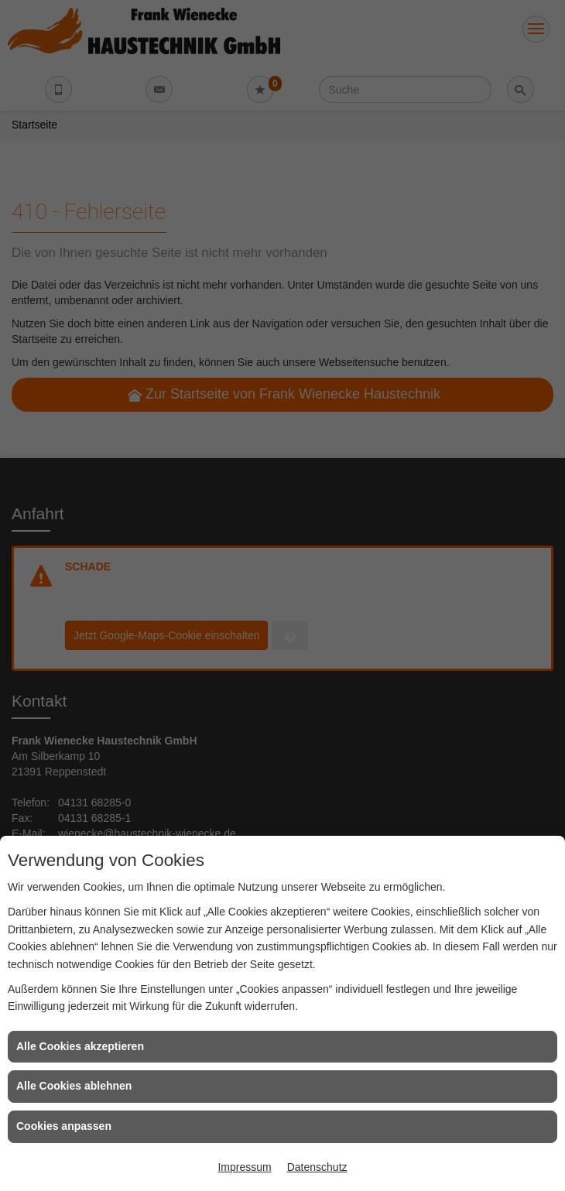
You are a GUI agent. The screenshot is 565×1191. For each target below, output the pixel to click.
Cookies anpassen (63, 1126)
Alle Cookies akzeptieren (80, 1046)
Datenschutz (317, 1167)
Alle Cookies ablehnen (74, 1086)
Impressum (244, 1167)
